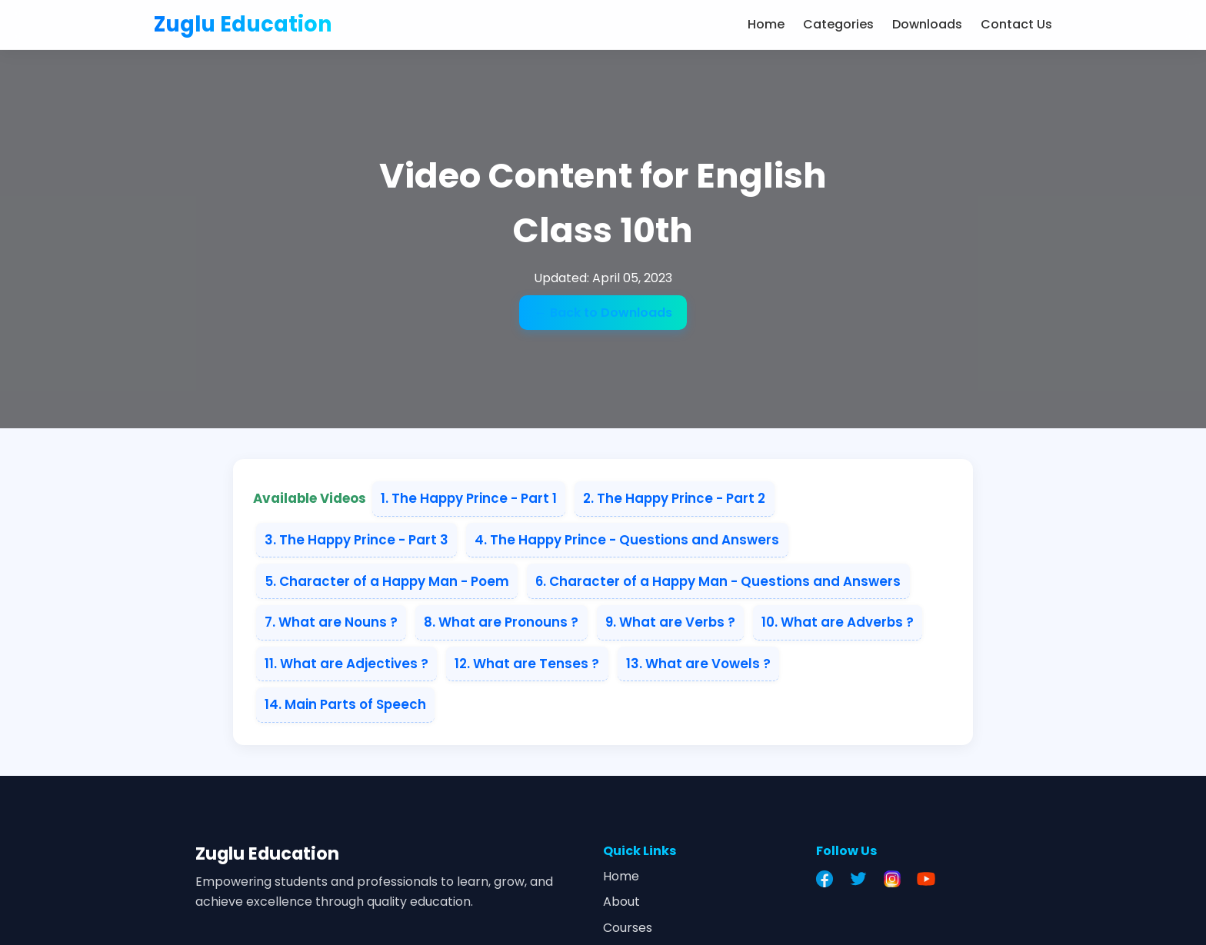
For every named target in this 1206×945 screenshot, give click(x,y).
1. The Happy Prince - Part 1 (469, 498)
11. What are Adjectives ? (346, 663)
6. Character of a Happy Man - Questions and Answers (718, 581)
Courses (627, 928)
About (621, 901)
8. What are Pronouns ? (501, 622)
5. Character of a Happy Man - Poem (387, 581)
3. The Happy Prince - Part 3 (356, 540)
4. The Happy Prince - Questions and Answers (627, 540)
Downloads (927, 24)
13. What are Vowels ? (698, 663)
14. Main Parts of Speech (345, 704)
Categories (838, 24)
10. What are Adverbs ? (837, 622)
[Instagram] (896, 879)
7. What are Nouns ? (331, 622)
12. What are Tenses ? (527, 663)
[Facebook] (828, 879)
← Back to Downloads (603, 312)
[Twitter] (862, 879)
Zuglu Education (243, 24)
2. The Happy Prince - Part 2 (674, 498)
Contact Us (1016, 24)
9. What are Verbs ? (670, 622)
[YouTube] (930, 879)
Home (766, 24)
